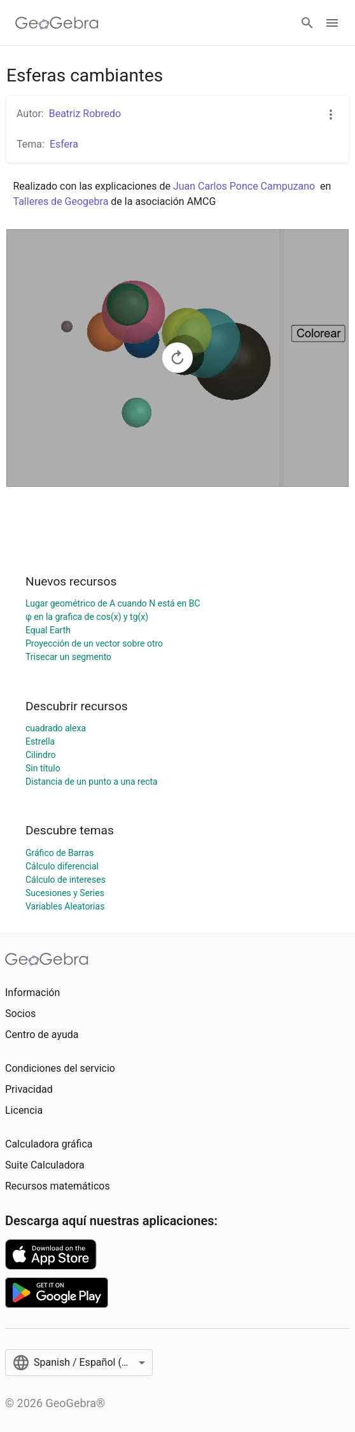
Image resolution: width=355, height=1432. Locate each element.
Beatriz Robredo (85, 114)
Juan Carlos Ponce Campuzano (244, 186)
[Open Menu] (332, 23)
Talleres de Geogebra (62, 201)
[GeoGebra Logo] (57, 23)
